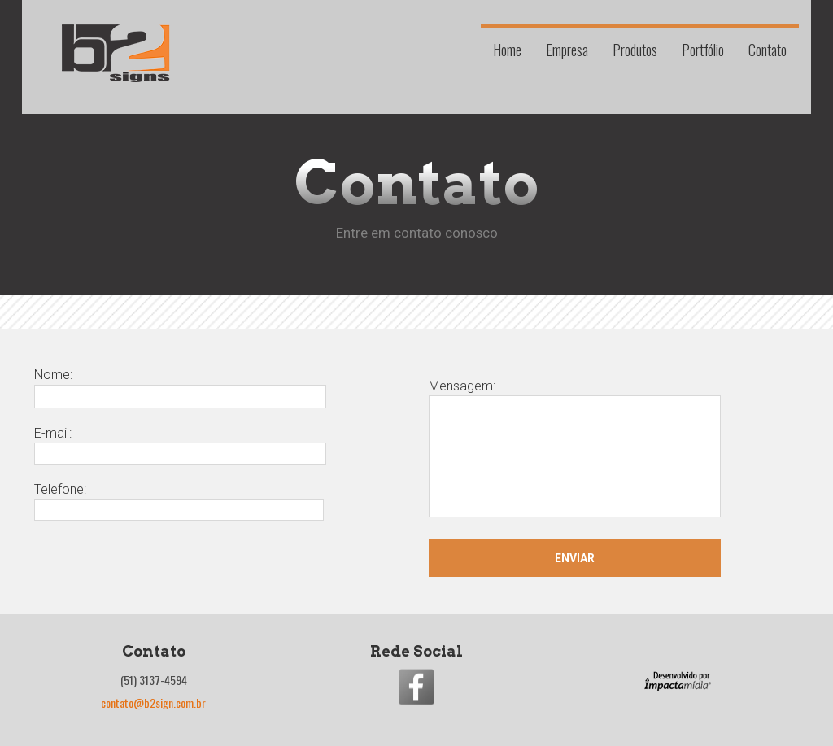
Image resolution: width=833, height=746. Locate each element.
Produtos (635, 48)
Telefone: (179, 499)
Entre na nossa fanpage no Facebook (416, 687)
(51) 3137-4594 (153, 679)
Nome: (180, 385)
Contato (767, 48)
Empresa (567, 48)
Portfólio (703, 48)
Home (507, 48)
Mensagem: (575, 449)
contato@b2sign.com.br (153, 702)
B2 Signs (115, 53)
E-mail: (180, 443)
